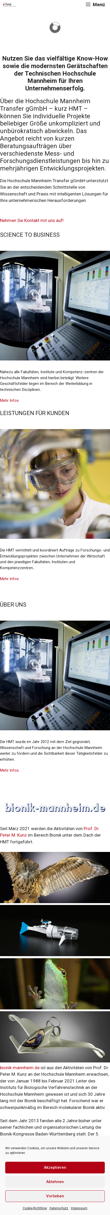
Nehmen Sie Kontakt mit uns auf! (32, 220)
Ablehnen (55, 1181)
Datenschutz (59, 1208)
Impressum (79, 1208)
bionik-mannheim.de (20, 1067)
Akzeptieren (55, 1167)
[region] (55, 27)
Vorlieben (55, 1196)
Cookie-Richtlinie (35, 1208)
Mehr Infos (9, 400)
